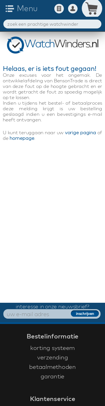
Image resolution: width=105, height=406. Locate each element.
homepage (22, 138)
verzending (52, 357)
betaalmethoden (52, 366)
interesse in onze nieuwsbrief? (52, 306)
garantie (52, 376)
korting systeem (52, 347)
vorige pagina (80, 132)
